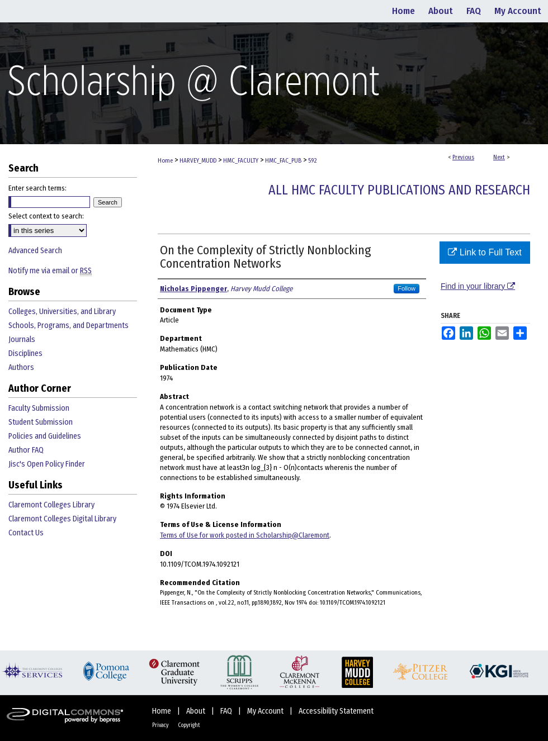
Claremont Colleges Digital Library (62, 519)
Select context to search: (46, 216)
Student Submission (40, 422)
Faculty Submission (38, 408)
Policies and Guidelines (44, 436)
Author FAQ (26, 450)
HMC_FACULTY (240, 160)
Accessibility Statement (336, 711)
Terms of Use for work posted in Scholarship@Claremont (244, 535)
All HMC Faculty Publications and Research (399, 190)
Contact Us (26, 533)
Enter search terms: (37, 188)
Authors (21, 367)
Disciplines (25, 353)
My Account (266, 711)
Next (499, 157)
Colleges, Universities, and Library (62, 311)
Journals (21, 339)
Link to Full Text (484, 252)
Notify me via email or (50, 271)
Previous (463, 157)
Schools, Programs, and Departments (68, 325)
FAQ (227, 711)
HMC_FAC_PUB (283, 160)
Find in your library (478, 286)
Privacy (160, 725)
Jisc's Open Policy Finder (46, 464)
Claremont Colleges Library (51, 505)
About (196, 711)
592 (312, 160)
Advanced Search (35, 250)
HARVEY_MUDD (197, 160)
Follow (406, 288)
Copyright (189, 725)
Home (165, 160)
